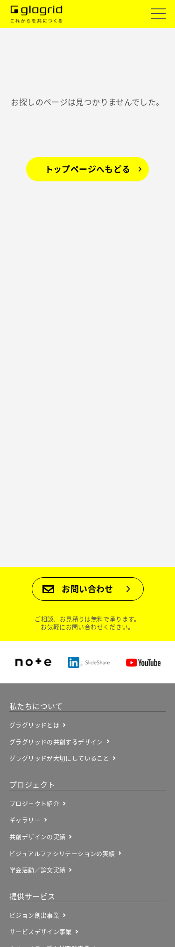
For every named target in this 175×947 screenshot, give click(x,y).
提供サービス (32, 896)
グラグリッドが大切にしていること (59, 758)
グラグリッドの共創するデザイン (56, 742)
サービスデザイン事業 (40, 931)
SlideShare (89, 662)
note (33, 662)
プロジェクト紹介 (34, 803)
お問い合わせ (87, 588)
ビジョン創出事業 (34, 915)
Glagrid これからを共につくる (36, 14)
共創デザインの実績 (37, 836)
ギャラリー (25, 820)
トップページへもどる (88, 169)
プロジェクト (32, 784)
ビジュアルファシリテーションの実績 (62, 853)
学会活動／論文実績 (37, 870)
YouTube (143, 662)
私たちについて (36, 705)
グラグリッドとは (34, 725)
